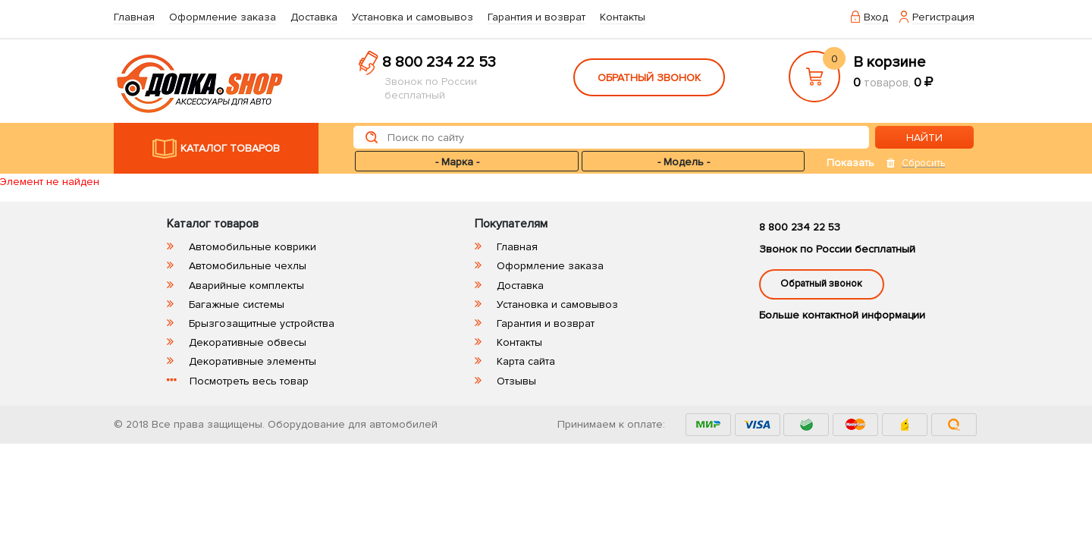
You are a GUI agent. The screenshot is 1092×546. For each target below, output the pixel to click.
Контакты (622, 17)
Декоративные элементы (252, 361)
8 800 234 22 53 (439, 62)
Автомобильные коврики (252, 246)
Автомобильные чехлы (247, 265)
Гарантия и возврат (536, 17)
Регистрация (943, 17)
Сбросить (923, 163)
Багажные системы (236, 304)
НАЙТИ (924, 137)
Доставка (313, 17)
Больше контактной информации (842, 315)
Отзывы (516, 381)
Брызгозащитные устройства (261, 323)
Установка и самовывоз (412, 17)
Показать (850, 162)
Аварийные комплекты (246, 285)
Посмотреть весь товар (249, 381)
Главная (134, 17)
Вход (876, 17)
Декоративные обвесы (247, 342)
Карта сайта (526, 361)
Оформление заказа (222, 17)
